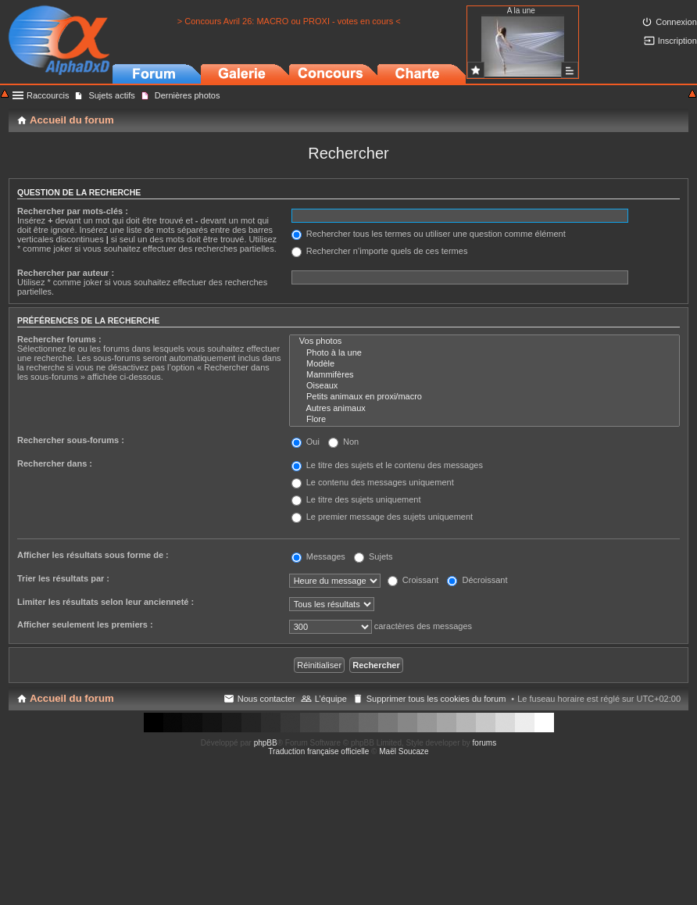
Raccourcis (48, 95)
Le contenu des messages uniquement (372, 482)
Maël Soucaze (403, 751)
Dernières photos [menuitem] (187, 95)
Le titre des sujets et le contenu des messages (387, 465)
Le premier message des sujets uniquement (382, 516)
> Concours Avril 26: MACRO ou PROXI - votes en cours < (289, 21)
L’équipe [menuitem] (331, 698)
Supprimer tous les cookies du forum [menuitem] (436, 698)
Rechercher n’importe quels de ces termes (379, 251)
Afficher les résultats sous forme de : (93, 555)
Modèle (484, 364)
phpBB (265, 743)
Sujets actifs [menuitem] (111, 95)
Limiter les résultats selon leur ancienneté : (105, 601)
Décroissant (477, 580)
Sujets (373, 556)
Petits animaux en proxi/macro (484, 397)
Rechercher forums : (59, 339)
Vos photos (484, 341)
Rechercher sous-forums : (70, 440)
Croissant (413, 580)
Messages (318, 556)
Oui (305, 441)
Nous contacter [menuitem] (266, 698)
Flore (484, 419)
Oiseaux (484, 386)
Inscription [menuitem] (677, 40)
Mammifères (484, 375)
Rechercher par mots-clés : (72, 211)
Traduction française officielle (318, 751)
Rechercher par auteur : (65, 272)
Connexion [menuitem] (676, 22)
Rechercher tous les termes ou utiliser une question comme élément (428, 233)
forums (485, 743)
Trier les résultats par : (63, 578)
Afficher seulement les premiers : (85, 624)
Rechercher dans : (54, 463)
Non (343, 441)
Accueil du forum (72, 698)
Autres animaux (484, 408)
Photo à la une (484, 353)
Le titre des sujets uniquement (356, 499)
